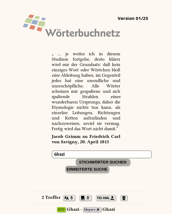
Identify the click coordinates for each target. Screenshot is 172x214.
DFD (61, 209)
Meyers (89, 209)
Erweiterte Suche (87, 169)
